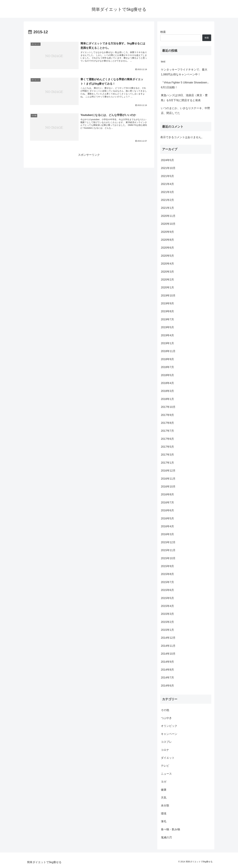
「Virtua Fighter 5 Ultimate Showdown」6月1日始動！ (185, 85)
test (163, 61)
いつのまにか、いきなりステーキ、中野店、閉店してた (185, 111)
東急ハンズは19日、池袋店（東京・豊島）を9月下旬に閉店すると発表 (184, 98)
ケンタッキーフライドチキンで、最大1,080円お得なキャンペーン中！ (184, 72)
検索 (163, 31)
